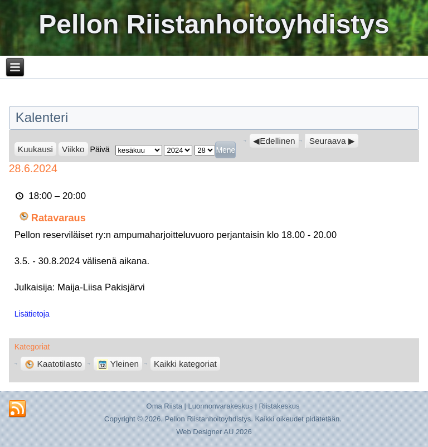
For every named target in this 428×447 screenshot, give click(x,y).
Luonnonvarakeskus (220, 406)
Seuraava (327, 140)
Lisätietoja (32, 313)
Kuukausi (35, 149)
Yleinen (118, 363)
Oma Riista (164, 406)
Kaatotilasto (53, 363)
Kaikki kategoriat (185, 363)
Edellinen (277, 140)
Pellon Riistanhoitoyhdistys (213, 24)
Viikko (73, 149)
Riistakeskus (279, 406)
